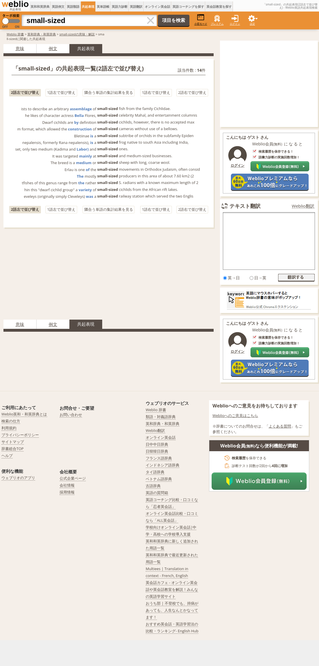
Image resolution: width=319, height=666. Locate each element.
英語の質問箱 (157, 492)
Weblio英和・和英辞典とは (24, 414)
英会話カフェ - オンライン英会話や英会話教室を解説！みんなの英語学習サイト (172, 589)
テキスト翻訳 (245, 205)
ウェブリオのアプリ (18, 477)
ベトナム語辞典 (159, 478)
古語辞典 (153, 485)
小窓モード (200, 20)
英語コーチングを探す (188, 6)
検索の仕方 (10, 421)
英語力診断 (120, 6)
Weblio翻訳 (303, 206)
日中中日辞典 (157, 444)
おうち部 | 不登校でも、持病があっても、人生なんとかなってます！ (172, 610)
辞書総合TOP (12, 448)
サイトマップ (12, 441)
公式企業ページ (73, 478)
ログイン (235, 24)
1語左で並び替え (61, 92)
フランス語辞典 (159, 458)
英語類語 (73, 6)
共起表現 (88, 6)
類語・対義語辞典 (161, 416)
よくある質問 (280, 426)
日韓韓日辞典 (157, 451)
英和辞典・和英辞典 (41, 34)
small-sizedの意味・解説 (77, 34)
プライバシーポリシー (20, 434)
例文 (53, 48)
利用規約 (8, 427)
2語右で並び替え (192, 92)
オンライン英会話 (157, 6)
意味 (20, 48)
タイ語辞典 (155, 472)
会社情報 (67, 485)
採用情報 (67, 492)
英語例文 (58, 6)
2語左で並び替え (25, 92)
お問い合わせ (71, 414)
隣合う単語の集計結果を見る (108, 92)
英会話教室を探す (219, 6)
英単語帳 (103, 6)
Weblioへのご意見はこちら (235, 415)
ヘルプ (7, 455)
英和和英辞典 (40, 6)
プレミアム (217, 24)
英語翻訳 (136, 6)
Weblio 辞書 (15, 34)
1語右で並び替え (156, 92)
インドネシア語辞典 (162, 465)
